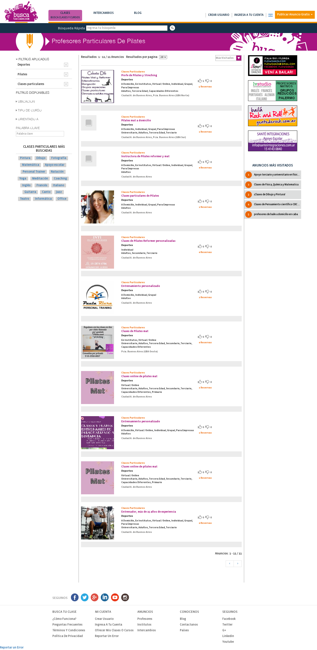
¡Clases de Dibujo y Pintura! (265, 194)
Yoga (22, 178)
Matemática (30, 165)
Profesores (144, 619)
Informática (43, 199)
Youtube (228, 642)
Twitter (227, 624)
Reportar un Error (107, 636)
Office (61, 199)
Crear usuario (218, 15)
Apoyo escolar (54, 165)
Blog (138, 16)
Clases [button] (65, 16)
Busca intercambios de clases (103, 17)
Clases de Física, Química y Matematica (272, 184)
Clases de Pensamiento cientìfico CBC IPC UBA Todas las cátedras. (273, 204)
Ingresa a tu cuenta (249, 15)
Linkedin (228, 636)
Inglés (26, 185)
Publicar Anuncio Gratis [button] (295, 14)
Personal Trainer (34, 171)
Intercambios (103, 16)
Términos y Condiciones (68, 630)
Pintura (25, 158)
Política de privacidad (67, 636)
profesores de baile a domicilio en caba (271, 214)
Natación (57, 171)
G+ (224, 630)
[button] (270, 15)
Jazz (59, 192)
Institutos (144, 624)
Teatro (24, 199)
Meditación (40, 178)
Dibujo (40, 158)
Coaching (60, 178)
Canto (46, 192)
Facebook (229, 619)
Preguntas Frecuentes (67, 624)
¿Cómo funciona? (64, 619)
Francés (42, 185)
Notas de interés (138, 17)
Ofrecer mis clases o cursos (114, 630)
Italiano (58, 185)
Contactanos (189, 624)
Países (184, 630)
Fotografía (58, 158)
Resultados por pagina (146, 57)
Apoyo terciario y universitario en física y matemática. (273, 175)
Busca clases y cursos (65, 17)
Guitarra (30, 192)
